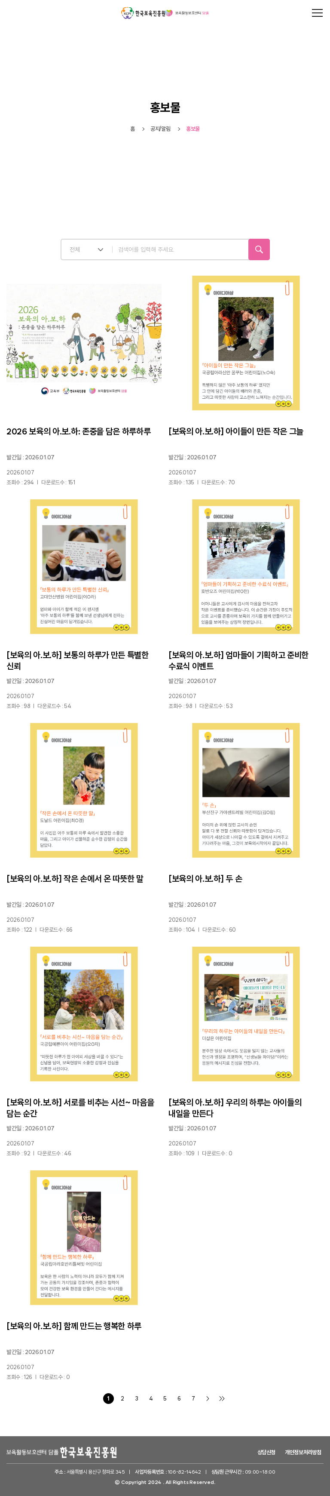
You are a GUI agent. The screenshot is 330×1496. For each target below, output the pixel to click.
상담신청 (266, 1452)
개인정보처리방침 (303, 1452)
